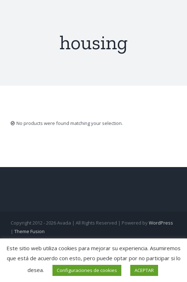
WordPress (161, 223)
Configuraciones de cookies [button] (87, 270)
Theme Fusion (29, 231)
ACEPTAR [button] (144, 270)
